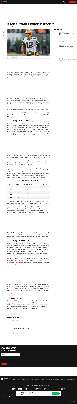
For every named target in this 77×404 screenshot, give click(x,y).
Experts (42, 379)
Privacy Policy (63, 379)
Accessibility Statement (71, 379)
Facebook (3, 30)
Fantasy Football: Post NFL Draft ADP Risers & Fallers (22, 334)
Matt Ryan (13, 287)
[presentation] (10, 359)
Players (14, 379)
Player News (37, 379)
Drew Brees (45, 286)
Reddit (3, 35)
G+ (9, 396)
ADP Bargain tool (18, 300)
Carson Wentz (19, 261)
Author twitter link (13, 26)
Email (3, 38)
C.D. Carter (9, 26)
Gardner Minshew (12, 162)
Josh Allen (23, 245)
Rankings (23, 379)
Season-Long (11, 313)
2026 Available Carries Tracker (18, 321)
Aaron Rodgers (38, 72)
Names (27, 379)
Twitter (3, 32)
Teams (19, 379)
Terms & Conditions (55, 379)
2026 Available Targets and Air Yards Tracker (21, 327)
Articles (31, 379)
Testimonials (47, 379)
